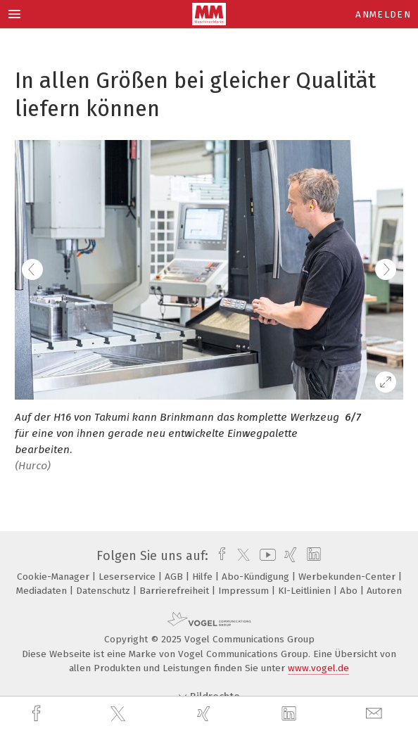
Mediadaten (43, 591)
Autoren (384, 591)
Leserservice (128, 577)
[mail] (376, 714)
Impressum (245, 591)
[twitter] (119, 714)
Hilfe (203, 577)
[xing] (205, 714)
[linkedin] (290, 714)
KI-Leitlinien (306, 591)
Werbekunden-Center (348, 577)
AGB (175, 577)
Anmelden (383, 14)
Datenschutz (104, 591)
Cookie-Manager (54, 577)
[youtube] (265, 556)
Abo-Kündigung (257, 577)
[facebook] (38, 714)
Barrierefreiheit (175, 591)
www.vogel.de (318, 668)
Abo (350, 591)
